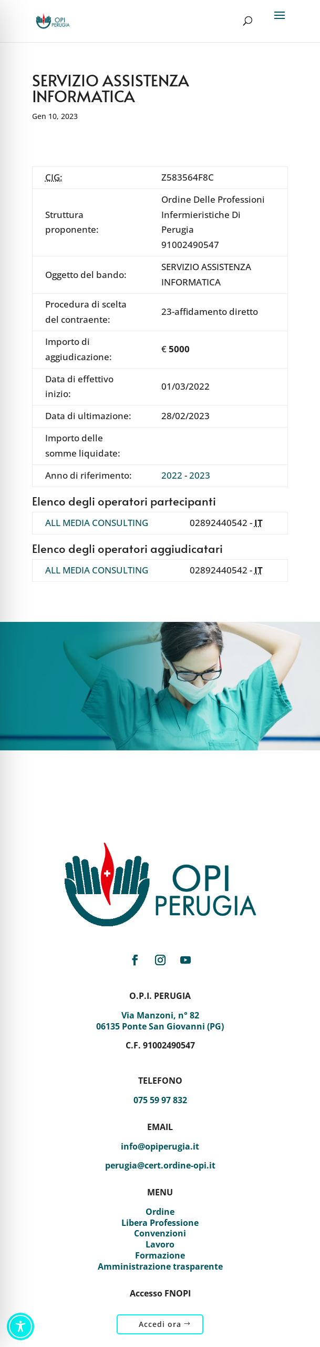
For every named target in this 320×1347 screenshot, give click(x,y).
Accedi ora (160, 1324)
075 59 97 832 (160, 1100)
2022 (171, 475)
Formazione (160, 1255)
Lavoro (160, 1244)
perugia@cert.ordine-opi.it (160, 1165)
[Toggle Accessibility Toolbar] (20, 1326)
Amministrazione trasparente (160, 1266)
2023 (199, 475)
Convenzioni (160, 1233)
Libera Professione (160, 1223)
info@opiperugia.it (160, 1146)
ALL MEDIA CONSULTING (96, 523)
